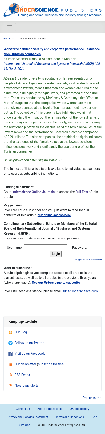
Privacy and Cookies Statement (28, 417)
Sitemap (24, 425)
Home (6, 38)
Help (94, 417)
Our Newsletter (23, 364)
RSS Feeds (19, 375)
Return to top (92, 398)
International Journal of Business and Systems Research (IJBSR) (49, 64)
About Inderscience (49, 409)
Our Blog (17, 332)
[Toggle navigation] (10, 27)
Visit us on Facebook (26, 353)
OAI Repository (79, 409)
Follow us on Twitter (26, 343)
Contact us (23, 409)
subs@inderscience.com (80, 291)
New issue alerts (23, 385)
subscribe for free (51, 364)
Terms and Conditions (69, 417)
